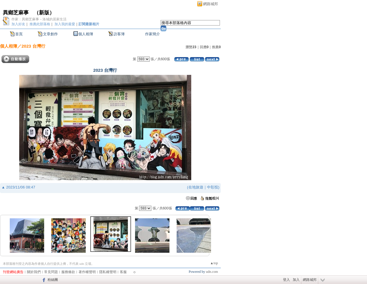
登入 (286, 280)
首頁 (19, 34)
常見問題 (51, 272)
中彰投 (212, 187)
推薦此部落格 (40, 24)
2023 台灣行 (33, 46)
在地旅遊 (195, 187)
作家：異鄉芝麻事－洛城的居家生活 (39, 19)
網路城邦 (210, 4)
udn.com (212, 272)
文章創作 (50, 34)
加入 (296, 280)
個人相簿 (85, 34)
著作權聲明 (87, 272)
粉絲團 (53, 280)
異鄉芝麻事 (16, 12)
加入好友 (18, 24)
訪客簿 (119, 34)
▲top (214, 263)
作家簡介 (152, 34)
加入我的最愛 (64, 24)
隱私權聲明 (107, 272)
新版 (44, 12)
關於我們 (34, 272)
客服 (123, 272)
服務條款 (68, 272)
